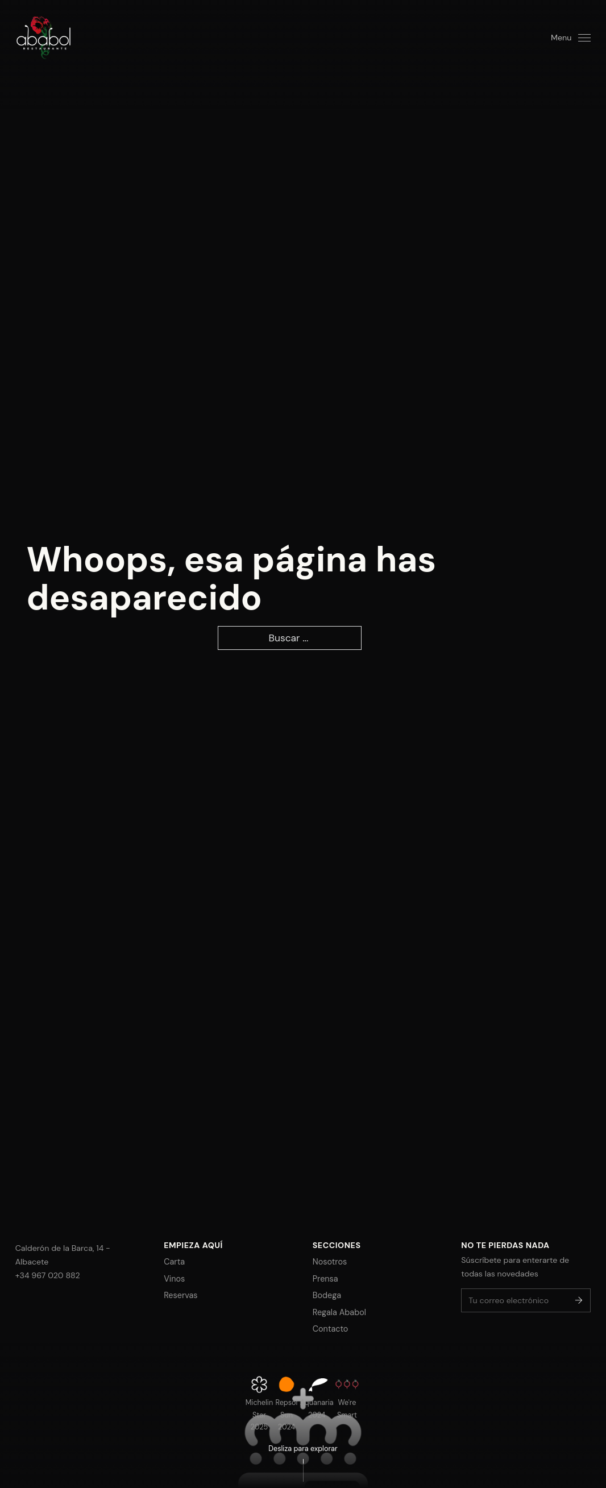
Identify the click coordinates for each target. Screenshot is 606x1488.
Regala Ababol (339, 1312)
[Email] (526, 1300)
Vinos (174, 1279)
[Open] (571, 37)
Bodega (327, 1295)
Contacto (330, 1329)
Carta (174, 1262)
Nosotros (330, 1262)
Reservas (180, 1295)
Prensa (325, 1279)
